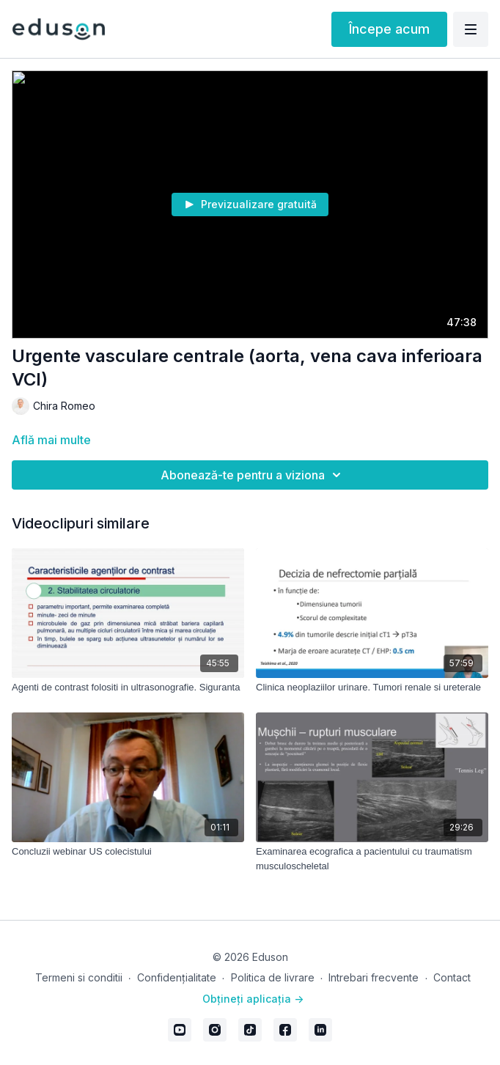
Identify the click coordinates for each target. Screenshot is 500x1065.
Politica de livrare (273, 977)
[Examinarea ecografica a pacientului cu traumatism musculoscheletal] (372, 858)
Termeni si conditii (78, 977)
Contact (452, 977)
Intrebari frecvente (373, 977)
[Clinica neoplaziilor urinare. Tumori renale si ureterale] (372, 687)
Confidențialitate (176, 977)
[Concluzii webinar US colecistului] (128, 851)
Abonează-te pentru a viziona (253, 475)
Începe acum (389, 29)
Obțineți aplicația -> (253, 998)
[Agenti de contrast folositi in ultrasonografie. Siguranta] (128, 687)
